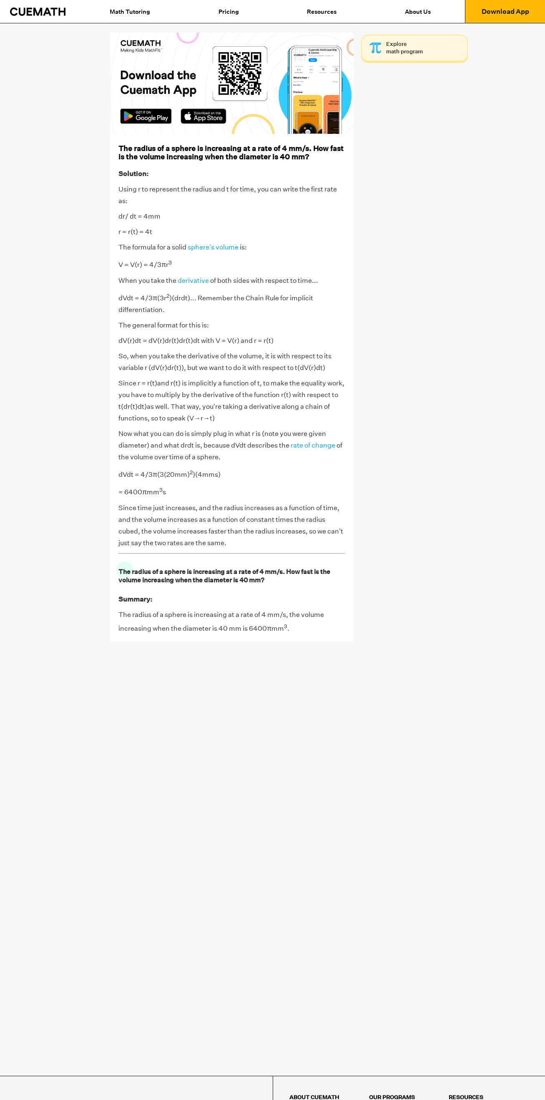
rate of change (313, 445)
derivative (193, 280)
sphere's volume (213, 247)
